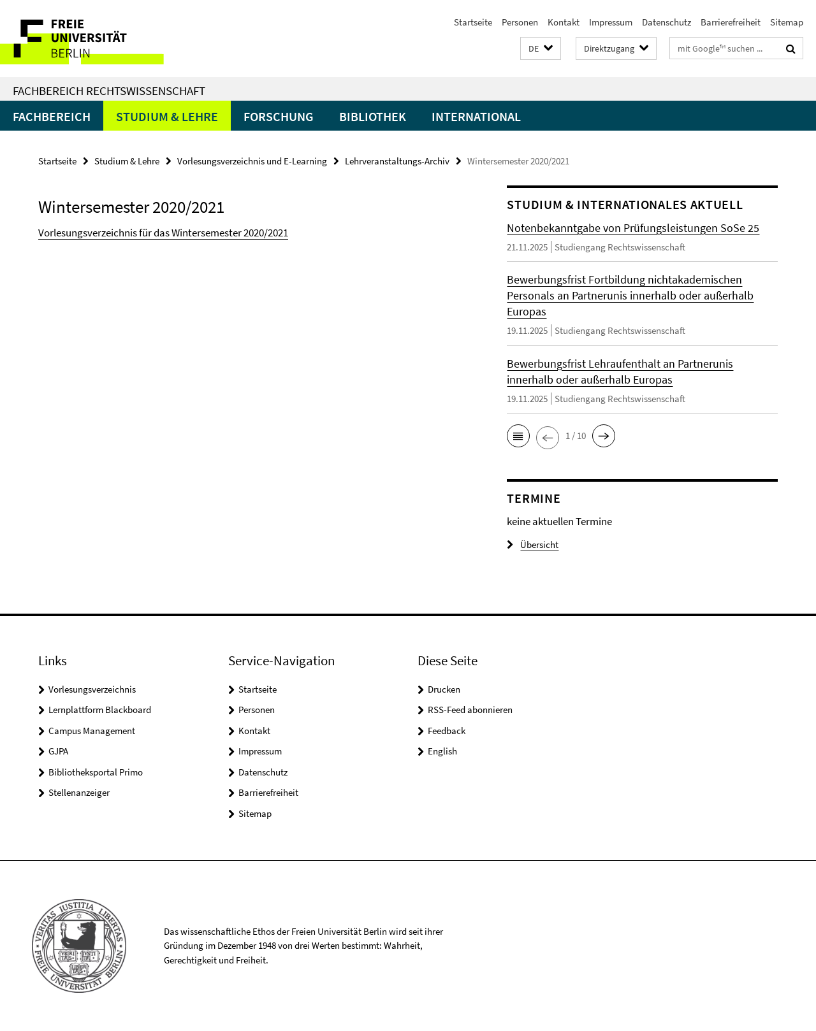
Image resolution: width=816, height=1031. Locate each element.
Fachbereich (52, 116)
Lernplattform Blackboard (99, 709)
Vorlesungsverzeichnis (92, 689)
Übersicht (532, 544)
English (442, 751)
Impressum (610, 22)
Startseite (473, 22)
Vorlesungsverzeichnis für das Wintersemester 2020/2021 (163, 233)
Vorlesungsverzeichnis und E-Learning (252, 161)
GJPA (58, 751)
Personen (520, 22)
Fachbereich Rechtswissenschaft (109, 90)
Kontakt (563, 22)
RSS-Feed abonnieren (470, 709)
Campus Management (91, 731)
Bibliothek (372, 116)
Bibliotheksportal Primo (95, 772)
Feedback (446, 731)
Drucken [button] (444, 689)
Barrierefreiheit (731, 22)
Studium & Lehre (167, 116)
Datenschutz (666, 22)
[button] (540, 49)
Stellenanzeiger (79, 792)
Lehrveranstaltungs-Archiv (397, 161)
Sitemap (786, 22)
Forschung (279, 116)
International (476, 116)
